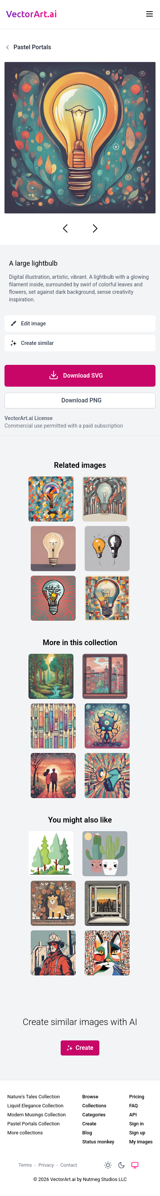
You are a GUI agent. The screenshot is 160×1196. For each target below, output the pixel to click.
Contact (68, 1165)
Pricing (136, 1096)
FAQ (133, 1105)
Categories (94, 1114)
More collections (25, 1133)
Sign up (137, 1133)
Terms (25, 1165)
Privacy (46, 1165)
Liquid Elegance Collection (35, 1105)
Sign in (136, 1123)
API (133, 1114)
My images (141, 1142)
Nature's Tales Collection (33, 1096)
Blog (87, 1133)
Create (89, 1123)
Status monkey (98, 1142)
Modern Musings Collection (36, 1114)
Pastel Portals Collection (33, 1123)
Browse (90, 1096)
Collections (94, 1105)
